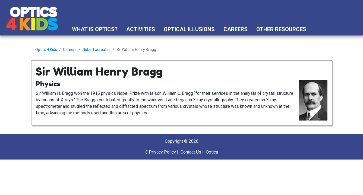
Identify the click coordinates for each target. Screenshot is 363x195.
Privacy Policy (162, 152)
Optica (212, 152)
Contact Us (191, 152)
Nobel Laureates (97, 49)
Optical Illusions (189, 29)
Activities (140, 29)
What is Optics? (95, 29)
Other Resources (281, 29)
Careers (235, 29)
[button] (316, 29)
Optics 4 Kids (46, 49)
